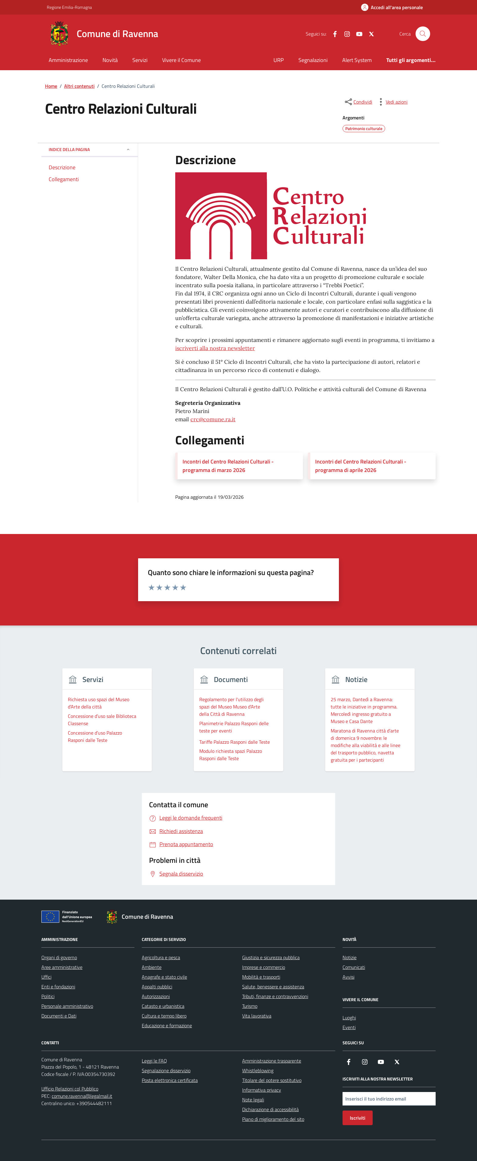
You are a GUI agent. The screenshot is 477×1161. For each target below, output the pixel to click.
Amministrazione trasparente (271, 1060)
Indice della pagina (90, 149)
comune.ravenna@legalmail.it (82, 1096)
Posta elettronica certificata (170, 1080)
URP (278, 60)
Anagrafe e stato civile (164, 976)
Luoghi (349, 1017)
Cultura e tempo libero (164, 1015)
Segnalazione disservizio (166, 1070)
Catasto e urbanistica (163, 1006)
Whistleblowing (257, 1070)
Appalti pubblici (157, 986)
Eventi (349, 1027)
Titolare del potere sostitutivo (271, 1080)
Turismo (249, 1006)
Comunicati (354, 967)
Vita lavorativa (256, 1015)
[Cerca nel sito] (423, 33)
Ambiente (152, 967)
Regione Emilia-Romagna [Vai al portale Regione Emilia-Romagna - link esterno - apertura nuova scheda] (69, 7)
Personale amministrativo (67, 1006)
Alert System (357, 60)
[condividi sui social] (358, 102)
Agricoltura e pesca (161, 957)
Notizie (350, 957)
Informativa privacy (261, 1090)
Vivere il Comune (181, 60)
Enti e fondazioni (58, 986)
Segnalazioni (313, 60)
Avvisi (348, 976)
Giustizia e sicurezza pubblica (271, 957)
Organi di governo (59, 957)
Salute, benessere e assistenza (273, 986)
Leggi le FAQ (154, 1060)
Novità (110, 60)
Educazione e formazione (167, 1025)
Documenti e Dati (58, 1015)
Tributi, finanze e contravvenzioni (275, 996)
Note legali (253, 1099)
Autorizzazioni (156, 996)
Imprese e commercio (263, 967)
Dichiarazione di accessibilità (270, 1109)
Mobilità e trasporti (261, 976)
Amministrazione (68, 60)
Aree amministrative (61, 967)
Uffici (46, 976)
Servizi (140, 60)
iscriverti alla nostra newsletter (215, 348)
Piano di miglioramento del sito (273, 1119)
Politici (47, 996)
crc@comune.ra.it (212, 419)
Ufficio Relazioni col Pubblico (69, 1088)
